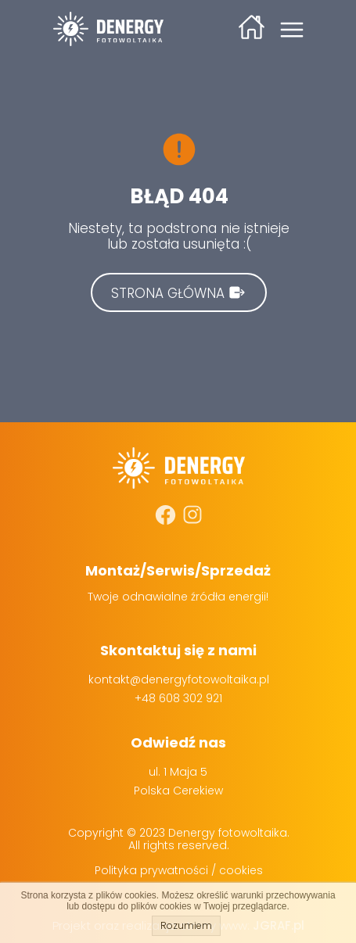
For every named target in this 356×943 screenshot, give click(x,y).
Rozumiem (186, 925)
